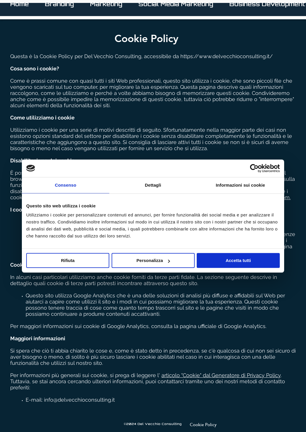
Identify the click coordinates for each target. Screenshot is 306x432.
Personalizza (153, 260)
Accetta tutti (238, 260)
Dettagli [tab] (153, 185)
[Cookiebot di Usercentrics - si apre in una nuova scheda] (254, 168)
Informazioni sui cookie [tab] (240, 185)
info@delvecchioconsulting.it (79, 400)
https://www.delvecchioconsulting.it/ (226, 56)
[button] (106, 9)
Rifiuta (68, 260)
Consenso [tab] (65, 185)
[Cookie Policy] (203, 424)
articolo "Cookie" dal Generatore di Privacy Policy (221, 375)
